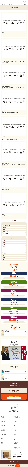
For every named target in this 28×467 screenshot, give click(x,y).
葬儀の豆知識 (15, 443)
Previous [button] (1, 353)
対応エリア (15, 425)
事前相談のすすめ (16, 442)
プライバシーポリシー (12, 461)
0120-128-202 (11, 465)
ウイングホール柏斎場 (3, 433)
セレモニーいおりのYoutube (14, 406)
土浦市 (15, 430)
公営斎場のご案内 (3, 425)
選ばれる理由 (2, 437)
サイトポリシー (16, 461)
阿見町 (15, 429)
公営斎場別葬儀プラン (16, 416)
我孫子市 (15, 439)
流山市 (15, 438)
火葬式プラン (2, 417)
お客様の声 (24, 4)
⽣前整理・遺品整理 (16, 444)
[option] (14, 353)
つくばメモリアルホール (17, 417)
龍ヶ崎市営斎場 (16, 422)
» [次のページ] (15, 220)
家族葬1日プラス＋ (3, 422)
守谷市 (15, 434)
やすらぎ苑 (15, 421)
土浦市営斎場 (15, 420)
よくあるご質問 (3, 439)
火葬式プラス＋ (3, 421)
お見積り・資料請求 (13, 407)
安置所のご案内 (3, 438)
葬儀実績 (17, 4)
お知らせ (2, 443)
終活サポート (15, 446)
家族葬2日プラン (3, 420)
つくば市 (15, 426)
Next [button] (26, 353)
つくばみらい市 (16, 435)
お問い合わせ (12, 408)
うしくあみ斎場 (3, 429)
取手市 (15, 433)
